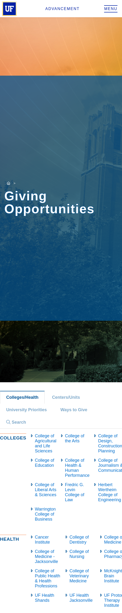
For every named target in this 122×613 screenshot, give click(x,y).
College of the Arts (74, 438)
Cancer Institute (42, 540)
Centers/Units (66, 397)
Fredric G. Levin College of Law (74, 492)
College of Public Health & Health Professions (47, 578)
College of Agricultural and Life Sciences (45, 443)
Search (16, 422)
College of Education (44, 463)
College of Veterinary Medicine (79, 575)
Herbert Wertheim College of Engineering (109, 492)
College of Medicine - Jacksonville (46, 556)
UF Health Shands (44, 598)
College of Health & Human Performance (77, 468)
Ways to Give (73, 409)
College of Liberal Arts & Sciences (45, 489)
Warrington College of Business (45, 514)
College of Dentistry (79, 540)
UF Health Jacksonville (81, 598)
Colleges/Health (22, 397)
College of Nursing (79, 554)
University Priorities (26, 409)
